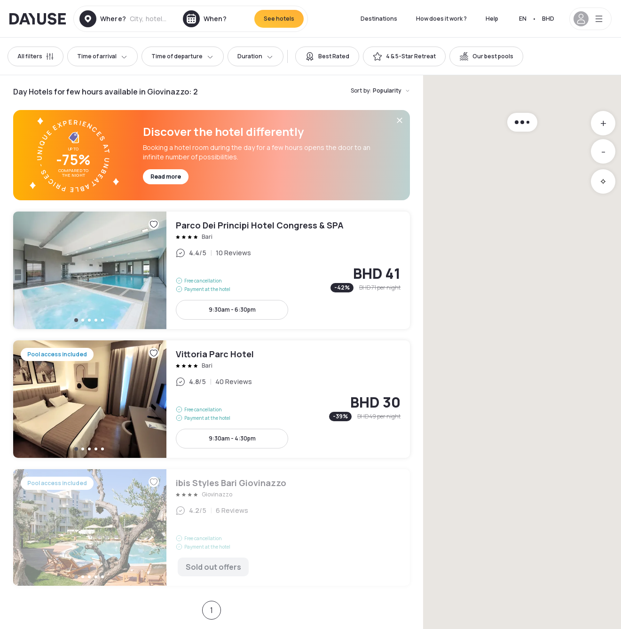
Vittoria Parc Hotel (211, 399)
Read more (165, 177)
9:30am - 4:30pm (232, 438)
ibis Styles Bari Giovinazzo (211, 527)
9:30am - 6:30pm (232, 310)
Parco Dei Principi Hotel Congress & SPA (211, 270)
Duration (255, 56)
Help (492, 19)
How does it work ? (441, 19)
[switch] (327, 56)
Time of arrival (102, 56)
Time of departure (182, 56)
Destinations (379, 19)
